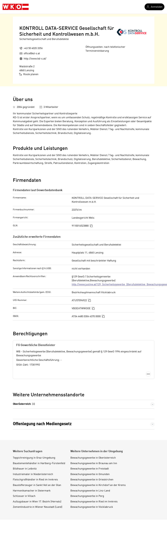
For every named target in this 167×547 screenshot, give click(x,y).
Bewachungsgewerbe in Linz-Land (90, 490)
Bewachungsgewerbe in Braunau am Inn (93, 463)
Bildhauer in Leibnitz (25, 469)
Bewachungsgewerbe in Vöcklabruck (91, 507)
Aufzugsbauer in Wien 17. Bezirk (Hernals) (37, 501)
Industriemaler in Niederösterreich (33, 474)
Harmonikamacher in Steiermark (32, 490)
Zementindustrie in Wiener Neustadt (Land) (37, 507)
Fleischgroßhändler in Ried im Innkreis (35, 479)
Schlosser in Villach (24, 496)
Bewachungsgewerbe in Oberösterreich (93, 458)
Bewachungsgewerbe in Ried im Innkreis (94, 501)
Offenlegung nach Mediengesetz (42, 424)
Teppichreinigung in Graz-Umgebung (34, 458)
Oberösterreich (24, 404)
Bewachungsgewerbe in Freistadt (89, 469)
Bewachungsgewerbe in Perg (87, 496)
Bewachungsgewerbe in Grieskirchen (91, 479)
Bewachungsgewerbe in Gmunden (90, 474)
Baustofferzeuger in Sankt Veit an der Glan (37, 485)
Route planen (28, 74)
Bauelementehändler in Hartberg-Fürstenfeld (39, 463)
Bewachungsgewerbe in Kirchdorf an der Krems (98, 485)
